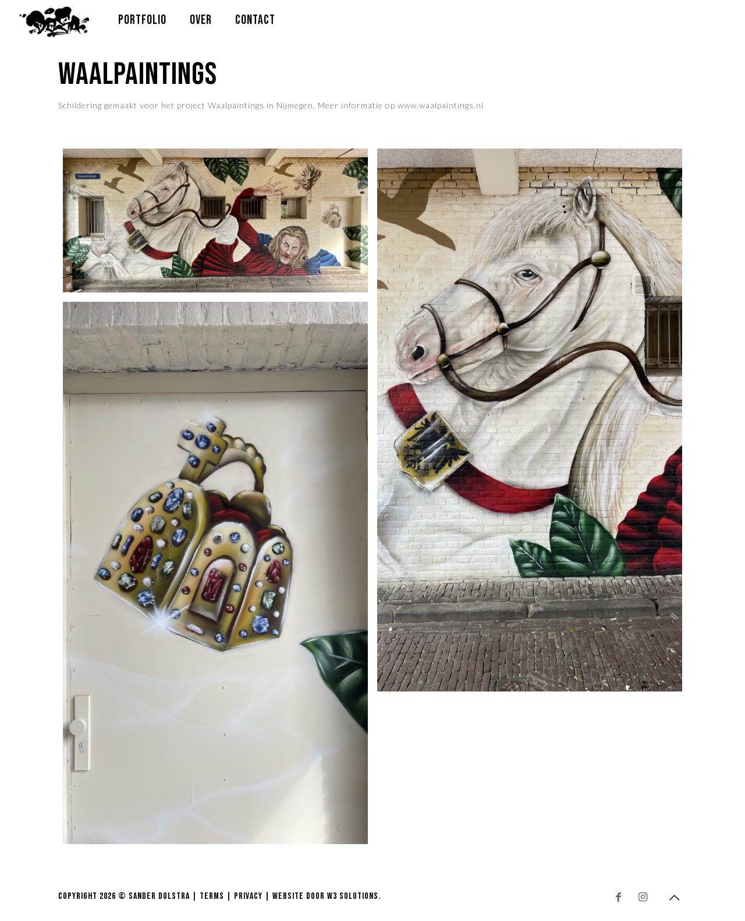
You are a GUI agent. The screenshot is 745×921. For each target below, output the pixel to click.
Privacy (248, 896)
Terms (212, 896)
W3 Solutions (352, 896)
